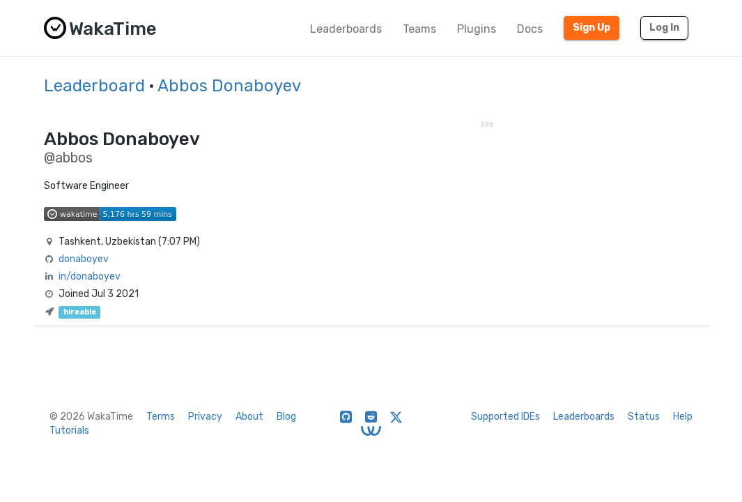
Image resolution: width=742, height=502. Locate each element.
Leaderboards (346, 29)
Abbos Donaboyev (229, 86)
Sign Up (591, 27)
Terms (160, 417)
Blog (286, 417)
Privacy (205, 417)
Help (683, 417)
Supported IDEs (505, 417)
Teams (419, 29)
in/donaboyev (90, 276)
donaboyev (84, 259)
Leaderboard (94, 86)
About (249, 417)
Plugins (476, 29)
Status (644, 417)
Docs (530, 29)
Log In (664, 27)
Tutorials (69, 430)
